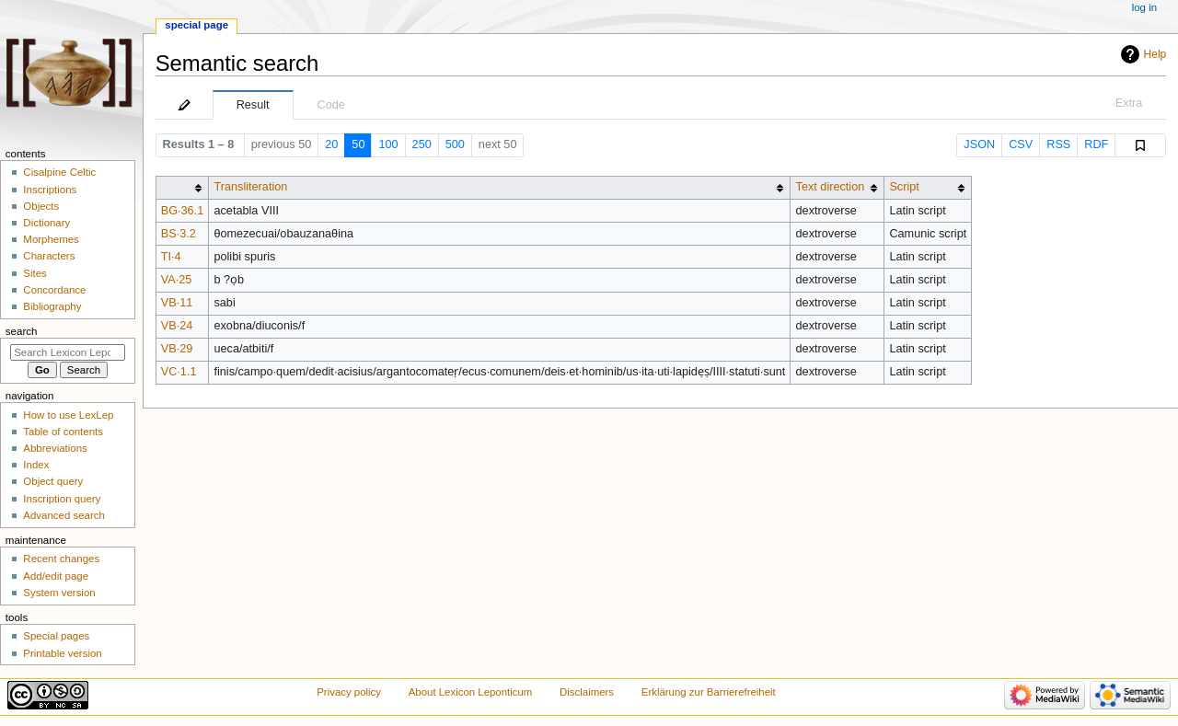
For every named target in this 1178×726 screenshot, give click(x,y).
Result (253, 104)
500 (455, 144)
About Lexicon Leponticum (471, 691)
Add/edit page (55, 576)
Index (36, 464)
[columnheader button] (182, 187)
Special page (196, 24)
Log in (1144, 7)
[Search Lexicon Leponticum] (67, 352)
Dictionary (46, 222)
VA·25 (176, 279)
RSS (1058, 144)
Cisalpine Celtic (59, 172)
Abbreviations (55, 448)
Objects (41, 206)
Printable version (62, 653)
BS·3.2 (178, 233)
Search (22, 331)
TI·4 (171, 256)
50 (358, 144)
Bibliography (52, 306)
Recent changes (61, 558)
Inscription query (61, 498)
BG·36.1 (182, 210)
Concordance (54, 289)
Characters (49, 255)
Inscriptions (49, 189)
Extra (1129, 103)
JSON (979, 144)
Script (903, 186)
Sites (34, 273)
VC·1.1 (179, 371)
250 (422, 144)
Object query (53, 481)
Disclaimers (587, 691)
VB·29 (177, 348)
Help (1155, 54)
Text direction (830, 186)
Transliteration (250, 186)
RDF (1096, 144)
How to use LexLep (68, 415)
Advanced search (64, 515)
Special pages (56, 635)
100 (388, 144)
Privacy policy (349, 691)
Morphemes (50, 239)
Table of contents (63, 431)
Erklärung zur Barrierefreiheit (708, 691)
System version (59, 592)
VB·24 (177, 325)
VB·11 (177, 302)
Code (331, 104)
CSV (1021, 144)
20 (331, 144)
